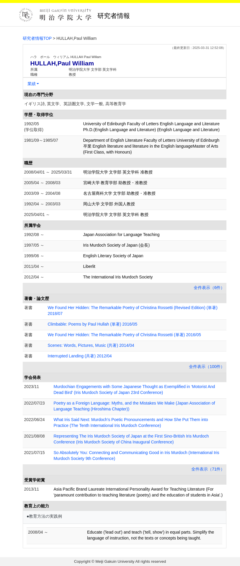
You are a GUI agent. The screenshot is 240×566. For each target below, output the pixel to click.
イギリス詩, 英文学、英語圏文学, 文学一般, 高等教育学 (75, 103)
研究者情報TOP (37, 38)
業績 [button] (31, 83)
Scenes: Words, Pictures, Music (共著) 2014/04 (91, 345)
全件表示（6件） (209, 287)
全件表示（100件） (207, 366)
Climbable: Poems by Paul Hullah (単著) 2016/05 (92, 324)
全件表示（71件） (208, 469)
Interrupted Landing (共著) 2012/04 (80, 356)
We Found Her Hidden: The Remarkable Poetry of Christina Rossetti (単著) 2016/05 (124, 334)
